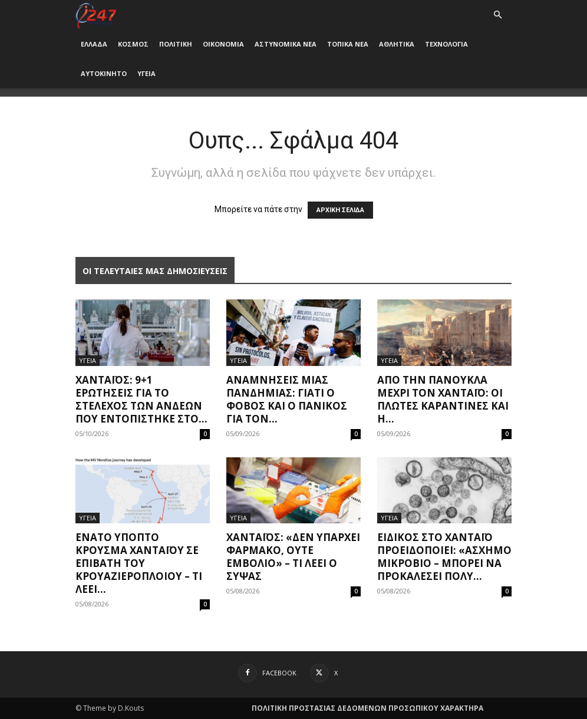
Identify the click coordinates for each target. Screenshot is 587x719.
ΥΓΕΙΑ (146, 73)
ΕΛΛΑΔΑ (94, 43)
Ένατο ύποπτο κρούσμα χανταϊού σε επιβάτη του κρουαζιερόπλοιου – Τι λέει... (138, 563)
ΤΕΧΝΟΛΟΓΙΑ (446, 43)
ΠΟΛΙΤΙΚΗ (175, 43)
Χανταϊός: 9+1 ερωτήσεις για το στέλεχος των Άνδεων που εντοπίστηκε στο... (141, 399)
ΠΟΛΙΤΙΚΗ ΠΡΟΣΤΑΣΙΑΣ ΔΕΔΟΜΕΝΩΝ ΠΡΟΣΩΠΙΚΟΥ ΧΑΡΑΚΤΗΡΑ (367, 708)
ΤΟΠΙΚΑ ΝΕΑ (347, 43)
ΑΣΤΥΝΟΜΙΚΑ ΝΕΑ (285, 43)
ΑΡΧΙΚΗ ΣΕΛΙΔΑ (340, 210)
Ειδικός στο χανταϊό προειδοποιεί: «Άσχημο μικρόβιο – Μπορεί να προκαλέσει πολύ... (444, 556)
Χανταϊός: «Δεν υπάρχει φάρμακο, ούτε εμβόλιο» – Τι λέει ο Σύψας (293, 556)
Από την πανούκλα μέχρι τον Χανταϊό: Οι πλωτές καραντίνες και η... (443, 399)
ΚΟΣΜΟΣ (133, 43)
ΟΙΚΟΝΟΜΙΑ (223, 43)
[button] (497, 15)
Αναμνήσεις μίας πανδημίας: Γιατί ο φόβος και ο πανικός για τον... (286, 399)
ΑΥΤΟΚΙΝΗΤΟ (104, 73)
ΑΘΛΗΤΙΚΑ (396, 43)
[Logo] (95, 14)
